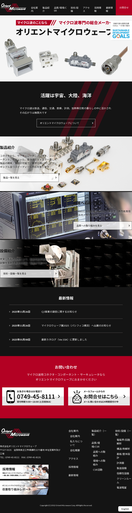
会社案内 (73, 430)
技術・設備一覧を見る (14, 273)
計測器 (120, 462)
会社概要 (75, 450)
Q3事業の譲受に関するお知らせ (59, 311)
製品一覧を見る (11, 177)
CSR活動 (97, 469)
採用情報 (73, 466)
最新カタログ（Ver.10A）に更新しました (64, 339)
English (125, 508)
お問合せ (124, 7)
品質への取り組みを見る (89, 225)
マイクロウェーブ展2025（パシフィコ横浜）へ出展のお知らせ (76, 325)
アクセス (73, 458)
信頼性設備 (123, 473)
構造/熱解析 (123, 448)
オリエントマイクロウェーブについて (59, 123)
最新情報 (73, 475)
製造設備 (122, 468)
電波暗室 (122, 487)
